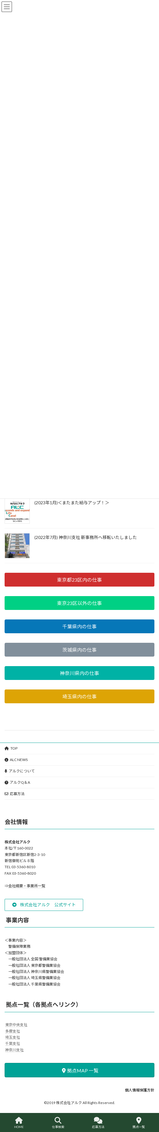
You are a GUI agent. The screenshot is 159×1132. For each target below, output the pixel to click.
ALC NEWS (16, 759)
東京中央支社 (16, 1024)
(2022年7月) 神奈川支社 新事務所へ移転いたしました (85, 537)
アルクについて (20, 771)
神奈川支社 (14, 1049)
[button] (79, 580)
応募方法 (15, 793)
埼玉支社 (12, 1037)
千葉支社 (12, 1043)
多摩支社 (12, 1031)
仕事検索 (58, 1123)
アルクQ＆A (17, 782)
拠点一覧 (139, 1123)
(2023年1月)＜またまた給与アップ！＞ (71, 502)
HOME (19, 1123)
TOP (11, 748)
